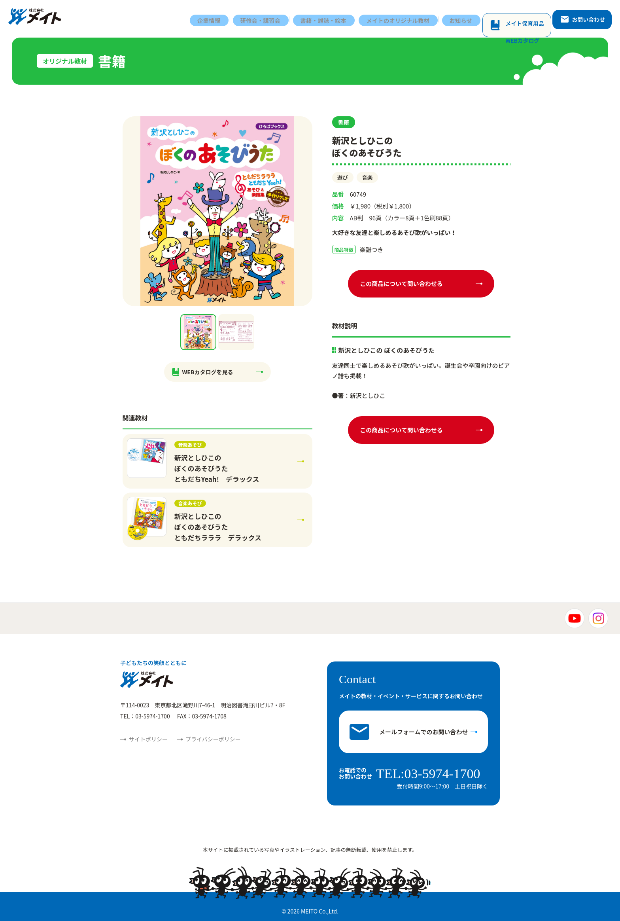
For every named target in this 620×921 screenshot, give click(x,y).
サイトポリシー (148, 739)
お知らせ (468, 19)
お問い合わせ (584, 19)
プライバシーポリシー (213, 739)
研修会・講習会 (264, 19)
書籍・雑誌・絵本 (328, 19)
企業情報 (211, 19)
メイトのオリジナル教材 (404, 19)
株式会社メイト (38, 19)
